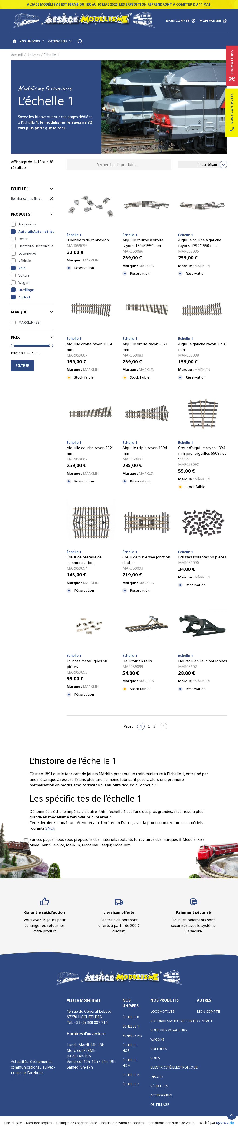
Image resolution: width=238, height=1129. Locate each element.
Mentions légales (39, 1123)
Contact (205, 1021)
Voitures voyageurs (168, 1030)
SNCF (49, 828)
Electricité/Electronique (35, 246)
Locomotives (162, 1011)
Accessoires (27, 224)
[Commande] (202, 164)
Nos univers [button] (31, 41)
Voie (22, 268)
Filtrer (22, 365)
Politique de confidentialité (76, 1123)
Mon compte (208, 1011)
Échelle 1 (130, 1026)
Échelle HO (132, 1035)
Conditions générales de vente (171, 1123)
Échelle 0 (130, 1017)
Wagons (157, 1039)
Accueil (17, 54)
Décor (23, 239)
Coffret (24, 297)
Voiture (24, 275)
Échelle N (131, 1074)
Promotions (232, 65)
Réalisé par (216, 1122)
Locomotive (27, 253)
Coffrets (158, 1048)
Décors (156, 1076)
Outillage (26, 289)
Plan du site (13, 1123)
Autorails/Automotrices (173, 1021)
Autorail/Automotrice (35, 231)
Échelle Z (130, 1084)
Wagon (23, 282)
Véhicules (159, 1086)
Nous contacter (232, 112)
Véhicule (24, 260)
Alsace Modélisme (26, 1080)
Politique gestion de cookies (122, 1123)
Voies (155, 1058)
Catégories (60, 41)
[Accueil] (14, 41)
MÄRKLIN (25, 322)
